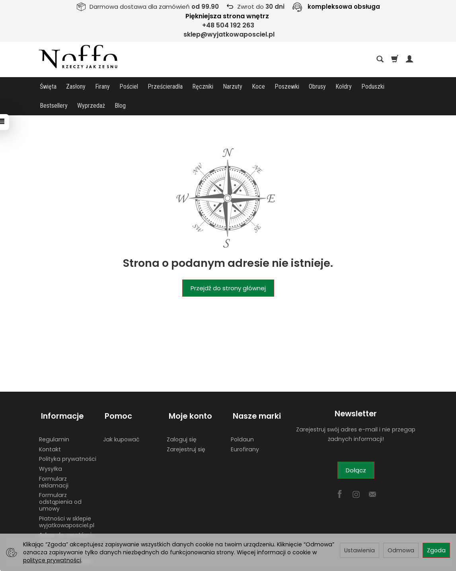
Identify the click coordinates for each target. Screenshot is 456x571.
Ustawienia (359, 550)
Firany (102, 86)
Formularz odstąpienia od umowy (60, 478)
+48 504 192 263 (228, 25)
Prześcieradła (165, 86)
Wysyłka (50, 445)
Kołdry (343, 86)
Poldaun (242, 416)
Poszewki (287, 86)
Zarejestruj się (186, 425)
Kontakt (50, 425)
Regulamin (54, 416)
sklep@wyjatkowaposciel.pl (229, 34)
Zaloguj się (182, 416)
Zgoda (436, 550)
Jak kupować (121, 416)
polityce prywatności (52, 560)
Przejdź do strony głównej (228, 269)
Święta (48, 86)
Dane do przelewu (64, 528)
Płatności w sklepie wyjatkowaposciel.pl (66, 498)
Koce (258, 86)
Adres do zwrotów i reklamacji (65, 514)
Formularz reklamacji (53, 458)
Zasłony (76, 86)
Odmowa (401, 550)
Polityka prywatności (67, 435)
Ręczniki (202, 86)
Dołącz (356, 451)
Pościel (128, 86)
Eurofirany (245, 425)
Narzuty (232, 86)
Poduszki (372, 86)
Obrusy (317, 86)
